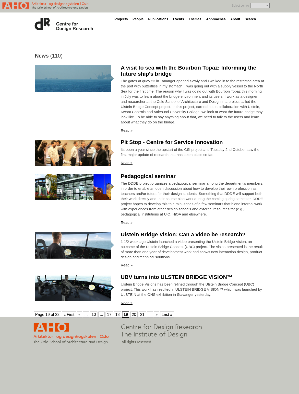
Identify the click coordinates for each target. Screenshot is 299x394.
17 (109, 314)
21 (142, 314)
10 (94, 314)
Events (178, 19)
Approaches (216, 19)
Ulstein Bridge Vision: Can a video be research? (183, 234)
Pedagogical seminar (148, 176)
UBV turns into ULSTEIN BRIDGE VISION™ (177, 277)
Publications (158, 19)
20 (134, 314)
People (138, 19)
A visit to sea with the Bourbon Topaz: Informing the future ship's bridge (188, 71)
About (235, 19)
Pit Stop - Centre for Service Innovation (172, 142)
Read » (126, 130)
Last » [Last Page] (167, 314)
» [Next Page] (156, 314)
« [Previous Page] (79, 314)
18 (117, 314)
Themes (195, 19)
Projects (121, 19)
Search (250, 19)
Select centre (240, 5)
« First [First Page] (68, 314)
